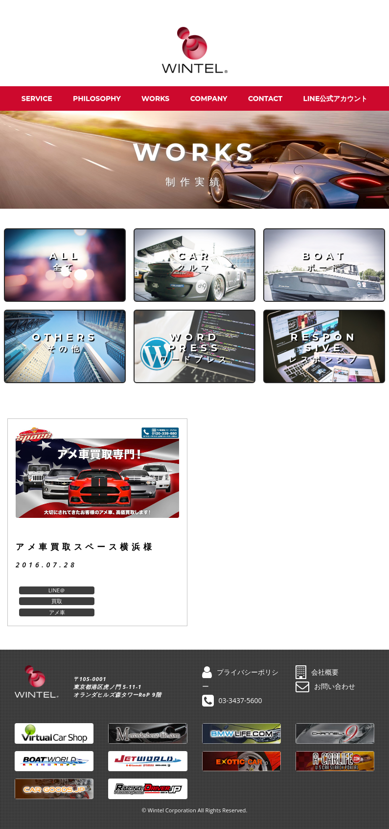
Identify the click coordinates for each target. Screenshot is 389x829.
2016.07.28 (46, 564)
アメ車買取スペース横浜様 (85, 547)
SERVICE (37, 98)
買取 (138, 590)
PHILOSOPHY (97, 98)
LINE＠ (56, 590)
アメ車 (56, 601)
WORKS (155, 98)
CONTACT (265, 98)
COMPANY (209, 98)
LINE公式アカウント (335, 98)
